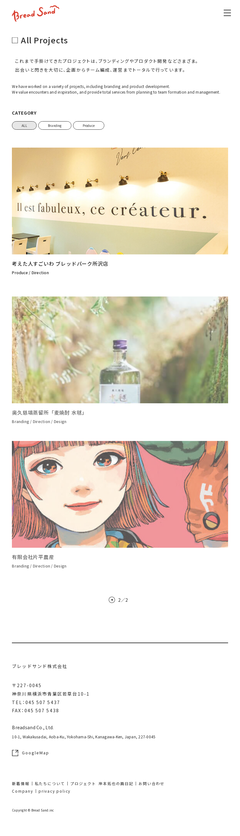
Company (22, 791)
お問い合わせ (151, 783)
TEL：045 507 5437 (36, 702)
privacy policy (54, 791)
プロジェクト (83, 783)
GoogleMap (30, 752)
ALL (24, 125)
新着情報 (20, 783)
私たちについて (50, 783)
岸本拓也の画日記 (116, 783)
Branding (55, 125)
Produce (89, 125)
